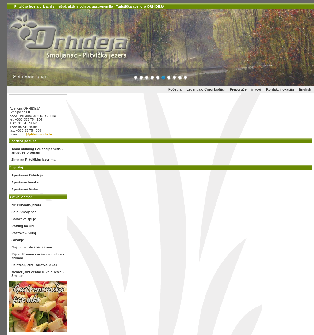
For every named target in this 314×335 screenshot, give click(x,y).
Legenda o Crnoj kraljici (205, 89)
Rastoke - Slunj (23, 233)
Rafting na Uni (22, 226)
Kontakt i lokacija (280, 89)
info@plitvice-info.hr (35, 134)
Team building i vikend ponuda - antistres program (37, 150)
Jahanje (17, 240)
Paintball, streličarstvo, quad (34, 265)
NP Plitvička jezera (26, 205)
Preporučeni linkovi (245, 89)
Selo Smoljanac (23, 212)
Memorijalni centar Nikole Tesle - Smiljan (37, 273)
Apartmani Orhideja (27, 175)
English (305, 89)
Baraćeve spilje (23, 219)
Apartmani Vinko (24, 189)
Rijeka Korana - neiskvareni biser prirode (37, 256)
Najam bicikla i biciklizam (31, 247)
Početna (175, 89)
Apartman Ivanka (25, 182)
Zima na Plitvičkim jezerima (33, 159)
